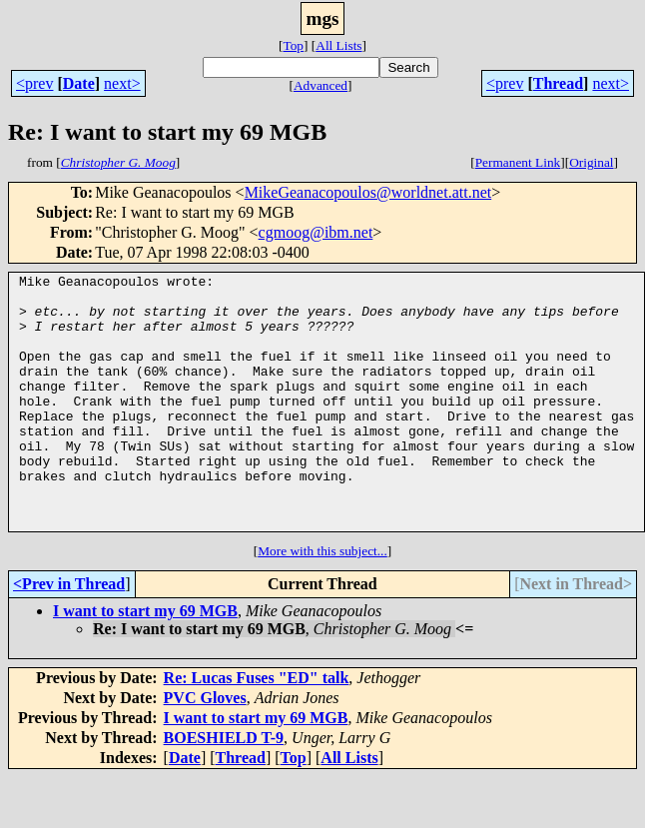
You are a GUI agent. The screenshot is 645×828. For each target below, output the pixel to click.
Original (591, 162)
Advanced (320, 85)
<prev (34, 83)
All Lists (338, 45)
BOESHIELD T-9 (224, 788)
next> (122, 83)
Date (79, 83)
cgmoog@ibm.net (316, 232)
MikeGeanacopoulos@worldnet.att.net (368, 192)
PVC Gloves (205, 748)
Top (293, 45)
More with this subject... (322, 601)
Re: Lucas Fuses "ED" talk (256, 728)
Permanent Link (518, 162)
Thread (558, 83)
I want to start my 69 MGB (145, 661)
